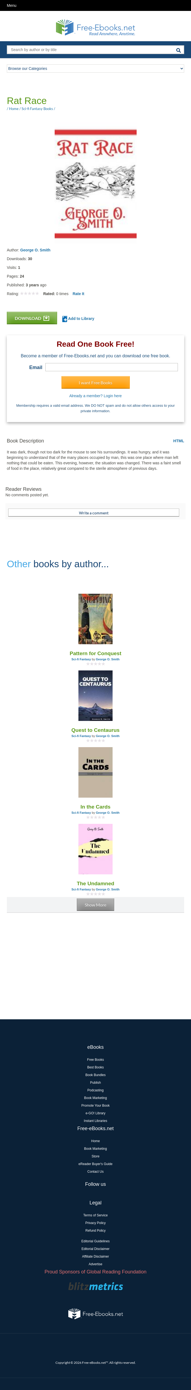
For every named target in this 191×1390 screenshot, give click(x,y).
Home (95, 1141)
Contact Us (95, 1172)
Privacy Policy (95, 1223)
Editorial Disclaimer (95, 1249)
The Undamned (95, 883)
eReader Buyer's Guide (95, 1164)
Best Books (95, 1067)
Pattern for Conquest (95, 653)
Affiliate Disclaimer (95, 1256)
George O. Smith (35, 250)
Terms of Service (95, 1215)
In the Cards (96, 807)
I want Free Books (95, 382)
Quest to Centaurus (95, 730)
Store (95, 1156)
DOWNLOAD (32, 318)
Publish (95, 1083)
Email (35, 367)
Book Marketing (95, 1098)
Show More (95, 904)
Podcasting (95, 1090)
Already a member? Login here (95, 396)
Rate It (78, 294)
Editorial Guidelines (95, 1241)
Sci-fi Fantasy (81, 659)
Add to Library (78, 319)
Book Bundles (95, 1075)
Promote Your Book (95, 1105)
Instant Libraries (95, 1121)
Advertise (95, 1264)
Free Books (95, 1060)
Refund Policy (95, 1230)
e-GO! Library (95, 1113)
